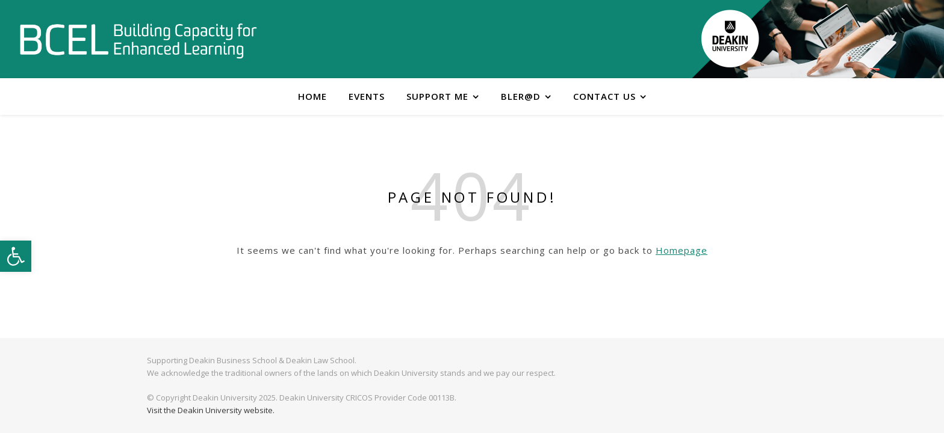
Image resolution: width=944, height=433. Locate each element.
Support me (437, 96)
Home (312, 96)
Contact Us (604, 96)
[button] (15, 256)
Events (367, 96)
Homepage (681, 250)
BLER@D (521, 96)
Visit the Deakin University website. (211, 410)
